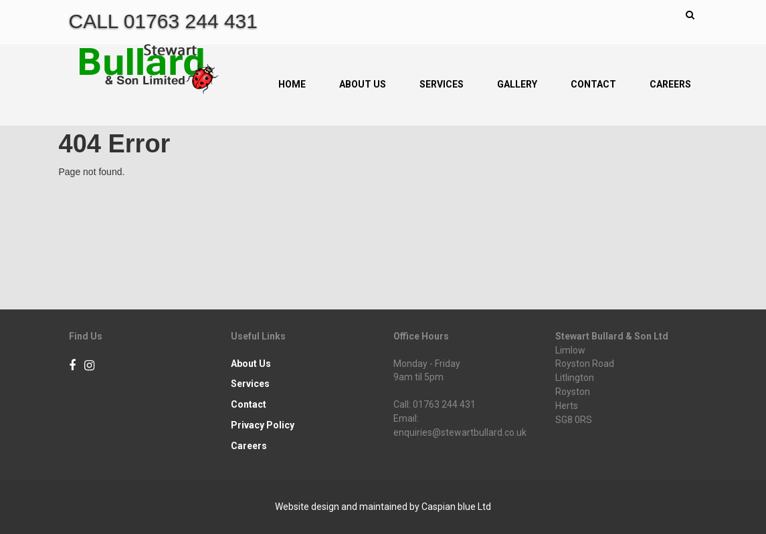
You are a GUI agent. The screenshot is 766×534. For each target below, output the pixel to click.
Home (292, 84)
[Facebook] (72, 366)
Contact (593, 84)
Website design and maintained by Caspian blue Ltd (383, 506)
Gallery (517, 84)
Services (441, 84)
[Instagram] (89, 366)
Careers (670, 84)
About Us (362, 84)
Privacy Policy (262, 425)
